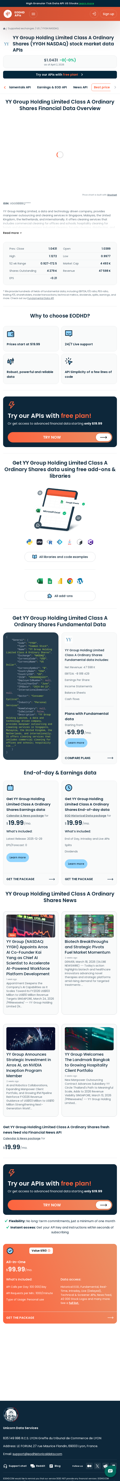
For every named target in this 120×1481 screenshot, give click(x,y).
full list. (74, 1303)
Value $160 (41, 1251)
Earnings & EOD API (50, 87)
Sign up (108, 14)
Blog (55, 1466)
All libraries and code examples (60, 556)
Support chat (15, 1466)
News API (79, 87)
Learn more (86, 3)
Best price (100, 87)
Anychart (112, 194)
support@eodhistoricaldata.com (37, 1454)
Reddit (37, 1466)
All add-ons (60, 596)
